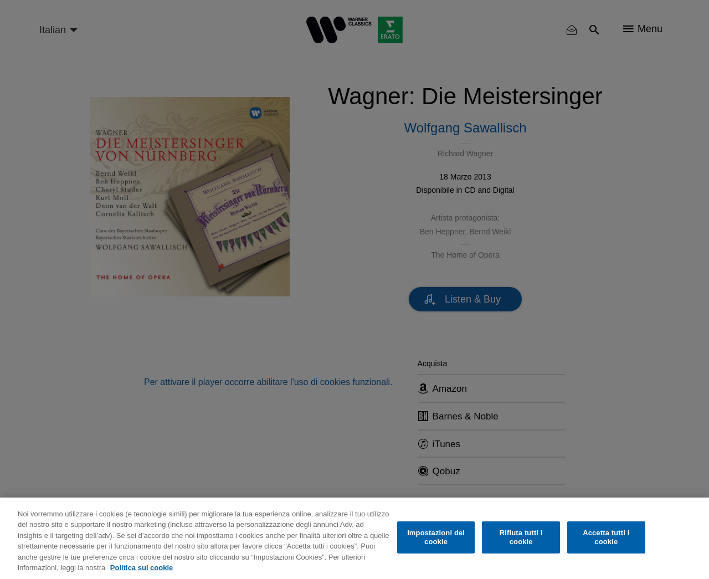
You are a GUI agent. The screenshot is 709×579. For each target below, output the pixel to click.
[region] (354, 538)
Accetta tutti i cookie (606, 537)
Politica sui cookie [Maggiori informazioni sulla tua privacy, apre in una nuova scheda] (141, 567)
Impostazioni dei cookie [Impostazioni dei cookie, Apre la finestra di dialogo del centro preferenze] (436, 537)
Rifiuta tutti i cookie (521, 537)
